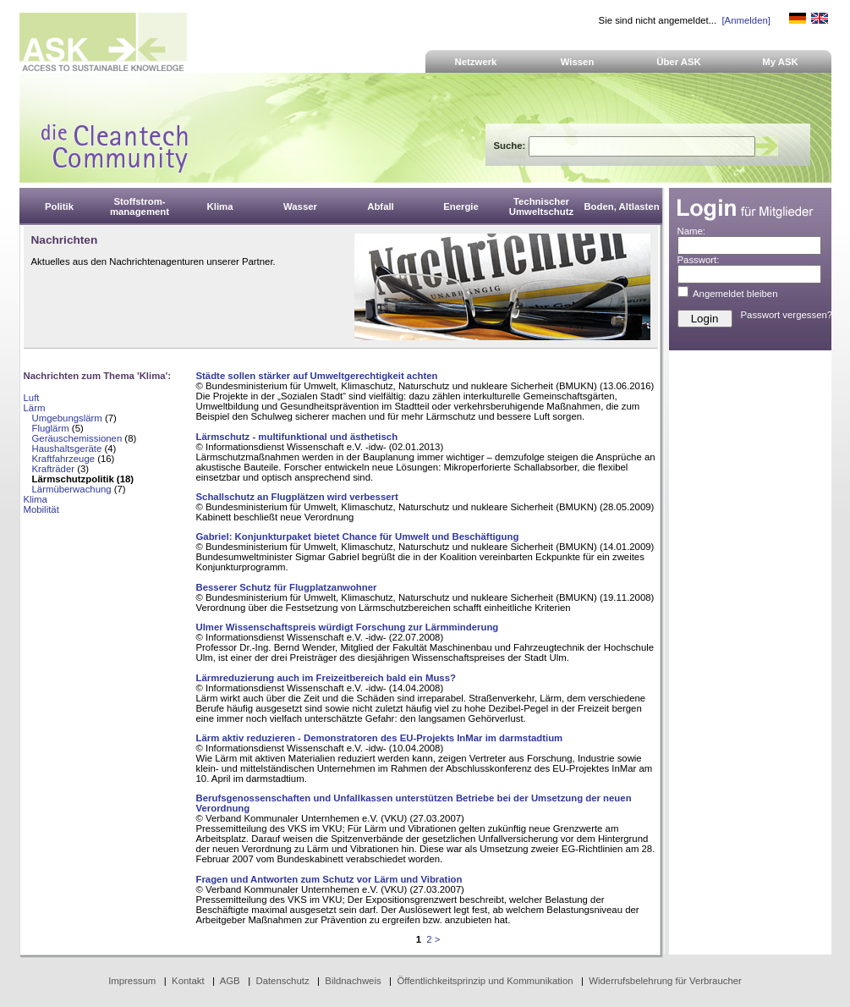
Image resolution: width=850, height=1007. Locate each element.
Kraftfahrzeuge (64, 459)
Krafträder (53, 469)
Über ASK (678, 62)
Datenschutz (282, 981)
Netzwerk (476, 62)
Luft (32, 398)
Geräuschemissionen (77, 438)
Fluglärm (50, 428)
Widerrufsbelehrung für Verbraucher (665, 981)
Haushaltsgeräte (67, 448)
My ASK (780, 62)
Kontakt (188, 981)
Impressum (132, 981)
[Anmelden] (745, 20)
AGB (230, 981)
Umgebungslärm (67, 418)
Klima (35, 499)
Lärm (35, 408)
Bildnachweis (353, 981)
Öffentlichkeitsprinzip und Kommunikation (485, 981)
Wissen (578, 62)
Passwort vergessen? (787, 315)
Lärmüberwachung (72, 489)
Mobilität (41, 509)
